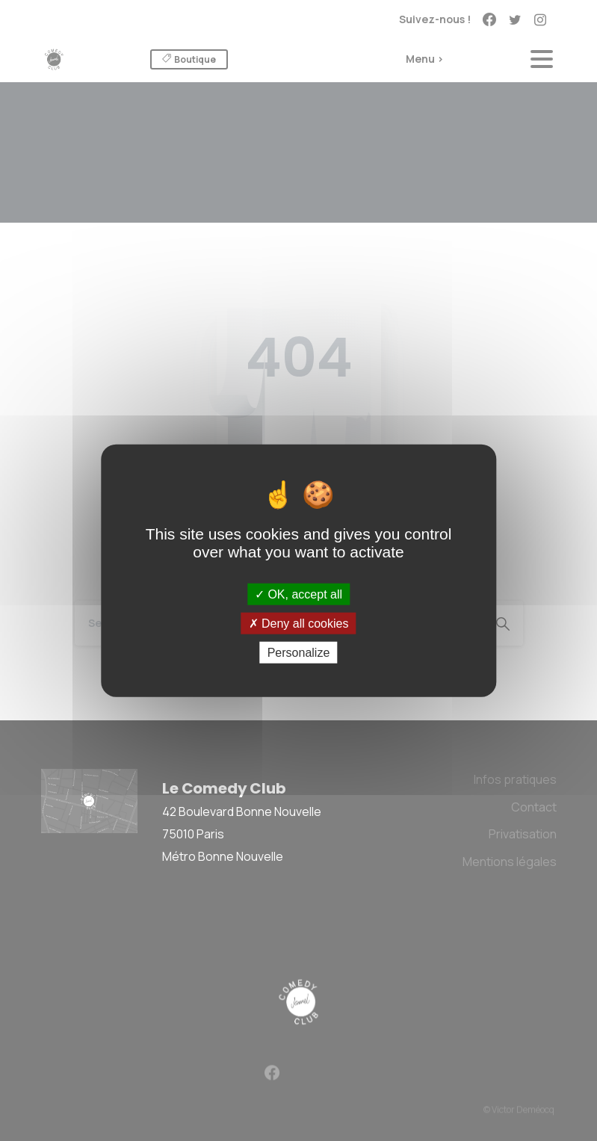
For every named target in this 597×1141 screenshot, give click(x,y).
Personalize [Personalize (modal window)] (298, 652)
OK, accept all (298, 593)
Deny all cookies (299, 622)
